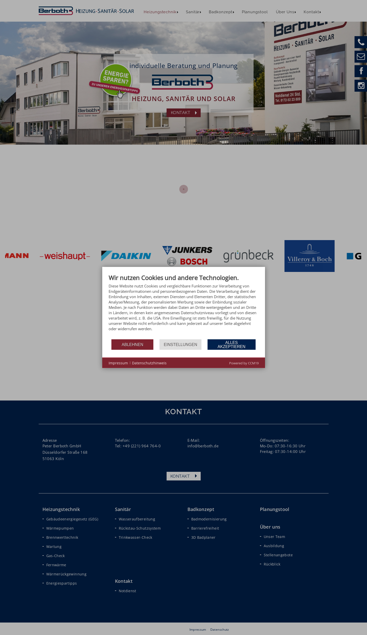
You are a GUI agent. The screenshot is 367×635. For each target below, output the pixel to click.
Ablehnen (132, 344)
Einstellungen (180, 344)
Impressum (118, 362)
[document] (184, 306)
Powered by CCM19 (244, 363)
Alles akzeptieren (231, 344)
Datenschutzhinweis (149, 362)
